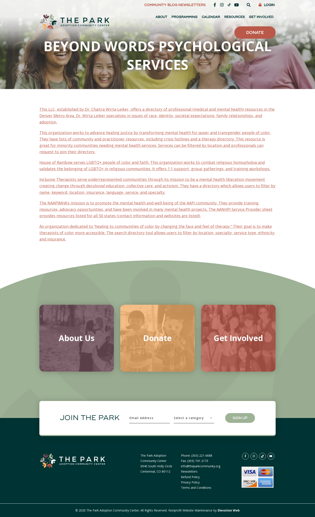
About (161, 17)
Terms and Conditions (196, 488)
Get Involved (261, 17)
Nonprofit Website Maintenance (190, 510)
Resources (234, 17)
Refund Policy (190, 477)
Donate (255, 32)
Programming (185, 17)
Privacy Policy (190, 482)
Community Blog (160, 5)
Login (267, 5)
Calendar (211, 17)
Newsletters (192, 5)
